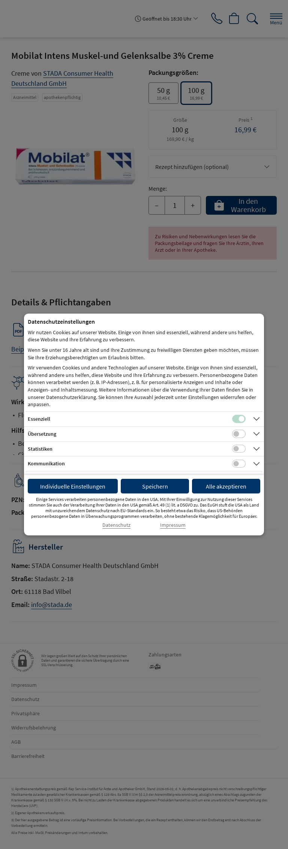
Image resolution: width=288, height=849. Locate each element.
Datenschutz (116, 525)
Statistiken (40, 448)
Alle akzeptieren (226, 486)
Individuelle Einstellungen (72, 486)
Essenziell (39, 419)
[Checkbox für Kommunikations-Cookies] (239, 464)
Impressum (173, 525)
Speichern (155, 486)
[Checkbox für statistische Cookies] (239, 449)
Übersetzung (42, 433)
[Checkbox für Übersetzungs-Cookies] (239, 434)
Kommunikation (46, 463)
